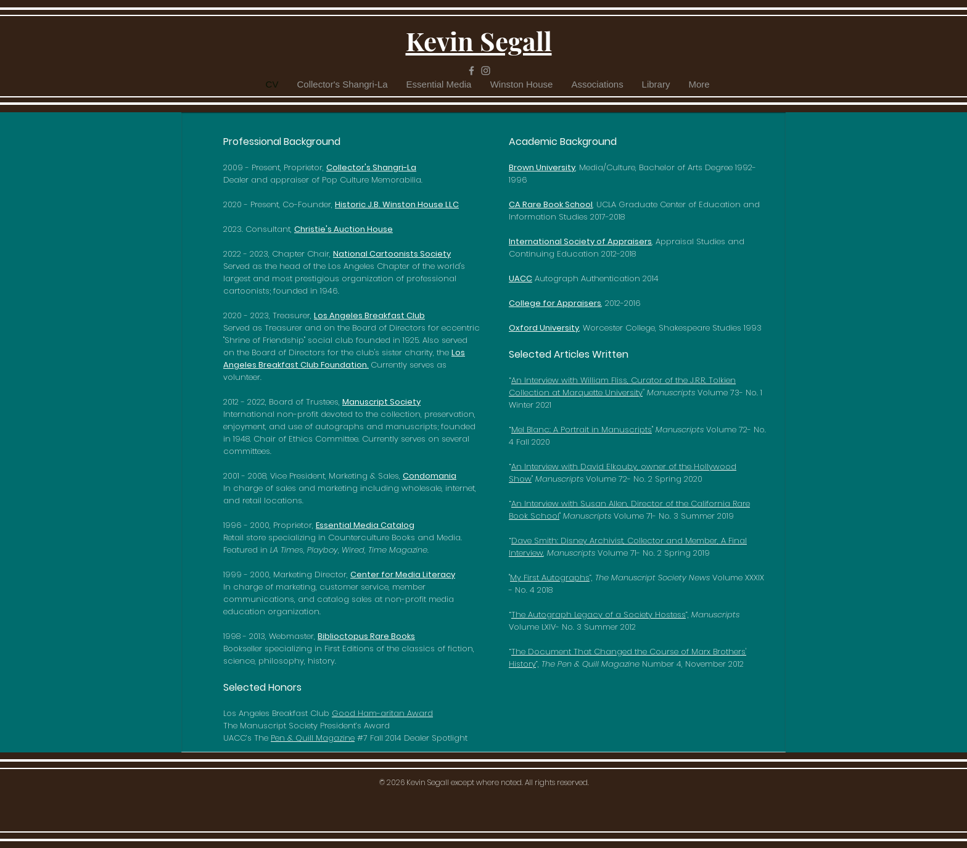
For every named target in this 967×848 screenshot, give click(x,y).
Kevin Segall (479, 40)
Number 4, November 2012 (642, 664)
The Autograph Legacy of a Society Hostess (598, 614)
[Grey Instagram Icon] (486, 70)
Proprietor (303, 167)
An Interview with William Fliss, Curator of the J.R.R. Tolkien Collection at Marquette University (622, 386)
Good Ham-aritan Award (382, 713)
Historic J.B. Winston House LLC (397, 204)
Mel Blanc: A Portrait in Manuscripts (581, 429)
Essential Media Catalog (365, 525)
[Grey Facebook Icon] (471, 70)
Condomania (429, 476)
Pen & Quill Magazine (313, 738)
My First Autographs (550, 577)
